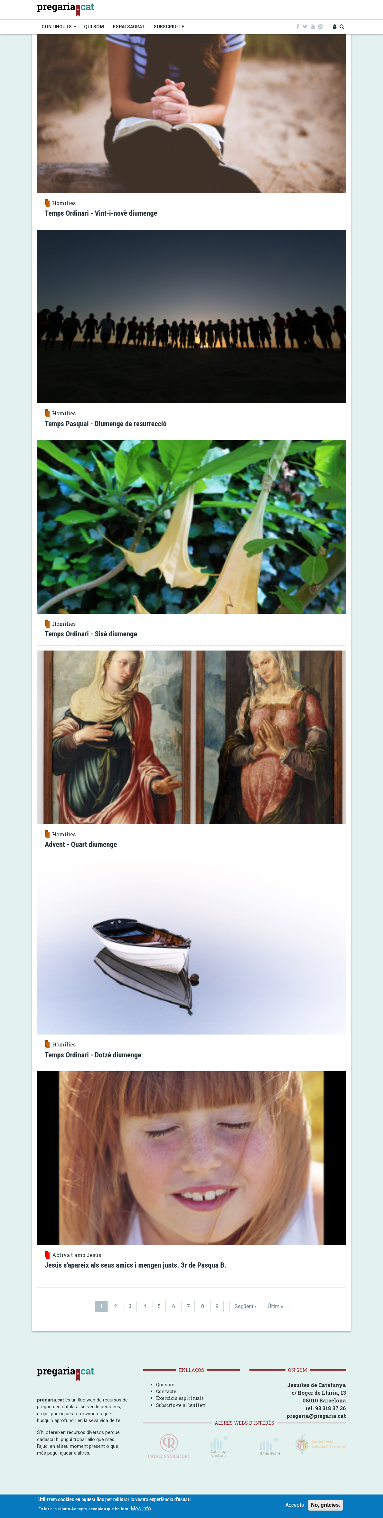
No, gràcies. (325, 1507)
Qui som (165, 1385)
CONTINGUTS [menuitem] (57, 26)
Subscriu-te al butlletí (181, 1405)
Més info (141, 1511)
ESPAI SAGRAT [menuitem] (129, 26)
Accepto (294, 1507)
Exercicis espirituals (180, 1398)
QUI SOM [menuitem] (94, 26)
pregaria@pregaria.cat (316, 1415)
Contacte (166, 1391)
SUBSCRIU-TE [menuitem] (169, 26)
